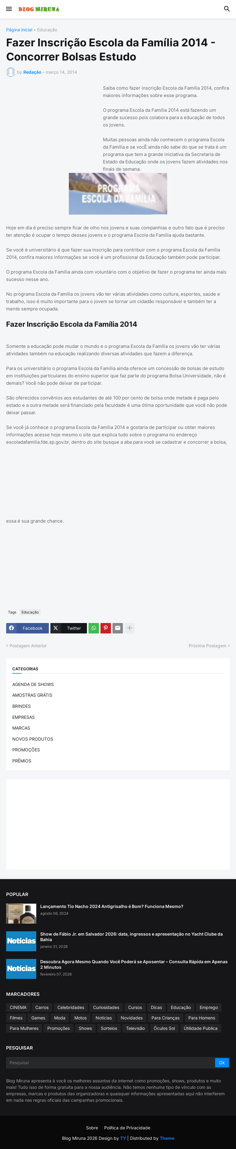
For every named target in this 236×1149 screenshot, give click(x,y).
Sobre (92, 1127)
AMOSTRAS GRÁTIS (32, 695)
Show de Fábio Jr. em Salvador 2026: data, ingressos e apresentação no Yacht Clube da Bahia (131, 936)
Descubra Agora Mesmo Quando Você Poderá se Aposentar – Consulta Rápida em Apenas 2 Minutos (134, 964)
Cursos (135, 1007)
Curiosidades (106, 1007)
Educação (47, 30)
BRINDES (21, 706)
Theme (167, 1138)
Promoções (58, 1028)
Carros (42, 1007)
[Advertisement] (52, 122)
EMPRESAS (23, 717)
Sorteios (109, 1028)
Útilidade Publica (201, 1028)
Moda (59, 1017)
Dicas (156, 1007)
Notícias (104, 1017)
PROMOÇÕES (26, 749)
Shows (85, 1028)
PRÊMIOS (21, 760)
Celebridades (70, 1007)
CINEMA (18, 1007)
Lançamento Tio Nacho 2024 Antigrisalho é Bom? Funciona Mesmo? (111, 906)
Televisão (135, 1028)
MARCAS (21, 727)
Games (38, 1017)
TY (123, 1138)
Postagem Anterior (28, 645)
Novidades (132, 1017)
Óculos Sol (164, 1028)
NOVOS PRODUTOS (32, 739)
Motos (80, 1017)
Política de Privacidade (127, 1127)
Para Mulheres (24, 1028)
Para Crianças (165, 1017)
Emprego (209, 1007)
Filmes (16, 1017)
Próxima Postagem (207, 645)
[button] (8, 9)
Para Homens (201, 1017)
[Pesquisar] (111, 1062)
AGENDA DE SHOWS (33, 684)
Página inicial (19, 30)
